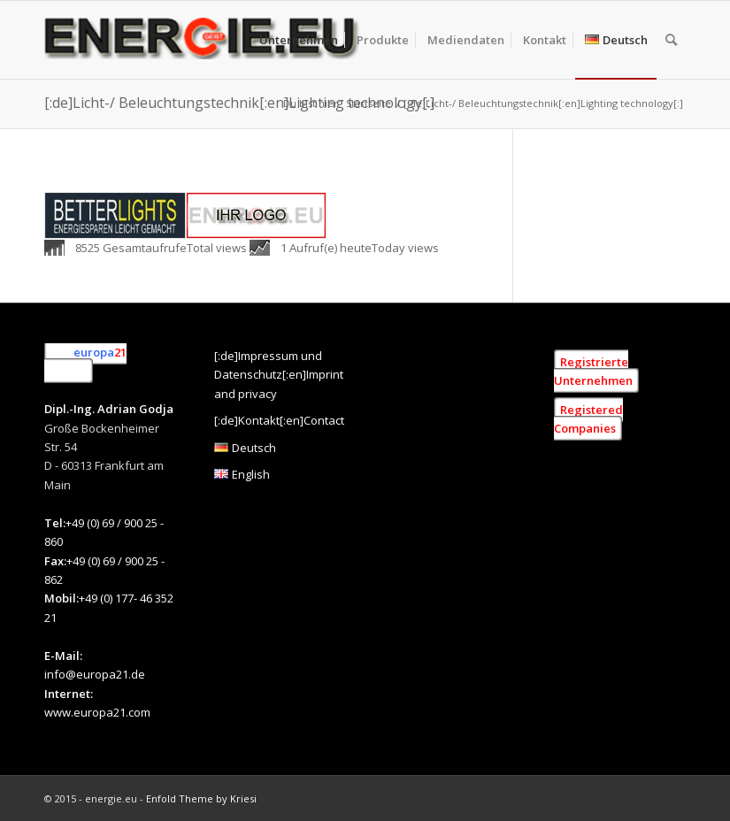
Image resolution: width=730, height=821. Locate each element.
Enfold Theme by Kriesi (201, 798)
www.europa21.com (97, 712)
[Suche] (671, 40)
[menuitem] (298, 40)
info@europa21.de (94, 674)
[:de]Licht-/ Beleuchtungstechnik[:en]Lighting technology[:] (239, 102)
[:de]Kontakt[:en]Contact (279, 420)
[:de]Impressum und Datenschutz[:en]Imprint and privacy (278, 375)
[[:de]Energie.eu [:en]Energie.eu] (203, 40)
